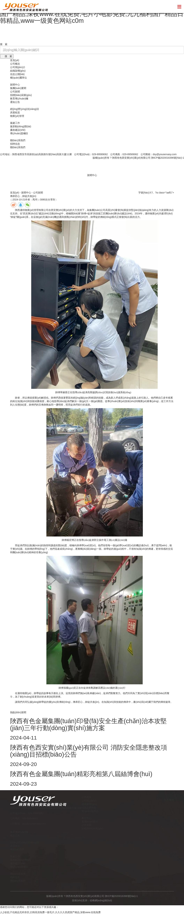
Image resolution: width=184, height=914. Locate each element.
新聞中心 (15, 84)
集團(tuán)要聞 (18, 88)
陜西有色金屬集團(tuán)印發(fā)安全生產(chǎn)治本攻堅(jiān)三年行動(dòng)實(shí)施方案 (88, 724)
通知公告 (15, 102)
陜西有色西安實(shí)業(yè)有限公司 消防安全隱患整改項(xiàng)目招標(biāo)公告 (88, 751)
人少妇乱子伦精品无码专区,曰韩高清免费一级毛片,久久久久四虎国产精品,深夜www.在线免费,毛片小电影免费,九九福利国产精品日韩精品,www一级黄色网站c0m (91, 13)
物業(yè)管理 (17, 116)
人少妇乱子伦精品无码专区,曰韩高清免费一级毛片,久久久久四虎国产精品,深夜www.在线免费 (50, 912)
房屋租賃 (15, 112)
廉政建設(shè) (17, 130)
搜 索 (6, 56)
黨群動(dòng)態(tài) (20, 126)
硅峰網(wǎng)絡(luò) (101, 900)
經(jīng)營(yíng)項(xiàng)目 (24, 109)
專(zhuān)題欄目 (19, 133)
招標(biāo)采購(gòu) (21, 95)
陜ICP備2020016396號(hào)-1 (167, 157)
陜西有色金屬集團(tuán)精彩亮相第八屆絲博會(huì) (81, 773)
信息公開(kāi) (17, 74)
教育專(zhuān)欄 (19, 98)
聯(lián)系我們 (17, 140)
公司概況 (15, 63)
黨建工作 (15, 123)
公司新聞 (15, 91)
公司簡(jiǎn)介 (17, 67)
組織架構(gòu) (18, 70)
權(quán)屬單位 (18, 77)
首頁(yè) (14, 60)
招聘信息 (15, 143)
